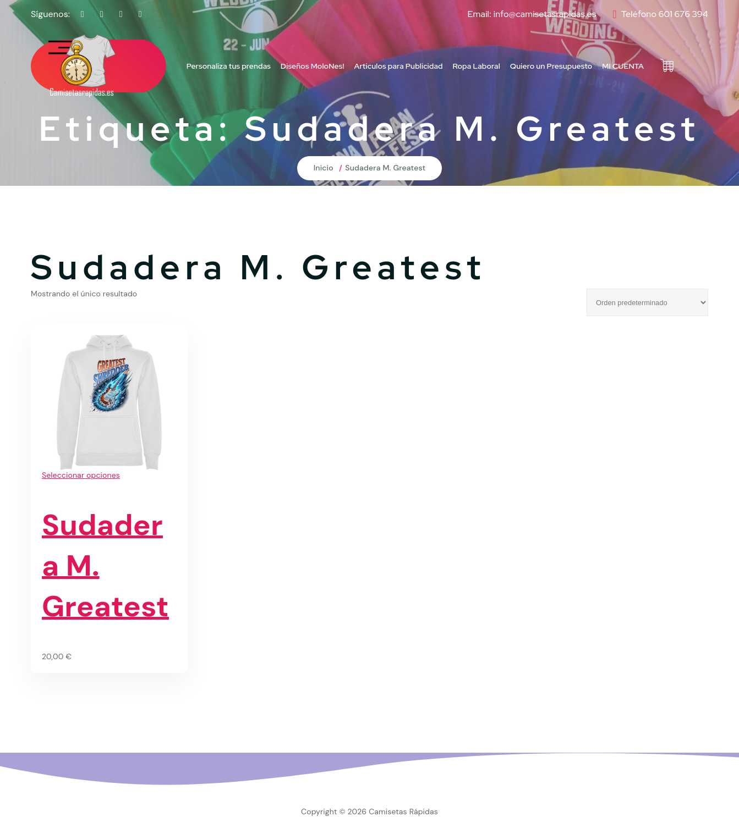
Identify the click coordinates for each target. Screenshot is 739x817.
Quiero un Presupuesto (551, 66)
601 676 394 (683, 14)
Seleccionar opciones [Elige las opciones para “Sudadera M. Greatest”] (81, 475)
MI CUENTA (623, 66)
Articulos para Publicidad (398, 66)
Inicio (323, 168)
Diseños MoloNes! (312, 66)
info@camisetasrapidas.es (545, 14)
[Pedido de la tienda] (647, 302)
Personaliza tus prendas (229, 66)
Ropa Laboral (476, 66)
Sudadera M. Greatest (385, 168)
